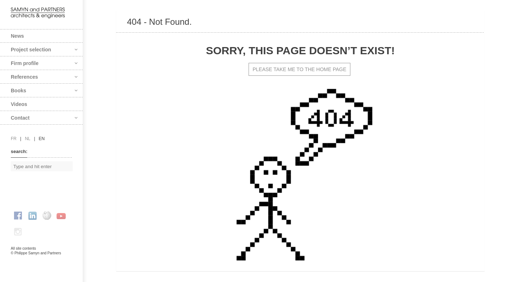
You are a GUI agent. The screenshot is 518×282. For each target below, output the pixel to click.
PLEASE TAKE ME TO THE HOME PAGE (299, 69)
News (17, 36)
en (42, 138)
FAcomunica (42, 260)
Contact (44, 118)
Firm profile (44, 63)
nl (27, 138)
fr (14, 138)
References (44, 77)
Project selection (44, 49)
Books (44, 90)
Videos (19, 104)
